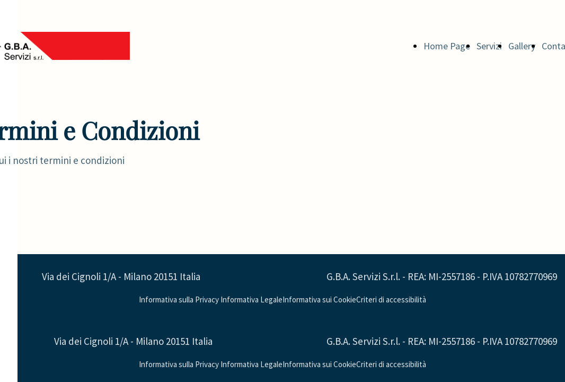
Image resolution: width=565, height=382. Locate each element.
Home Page (446, 46)
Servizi (489, 46)
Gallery (521, 46)
